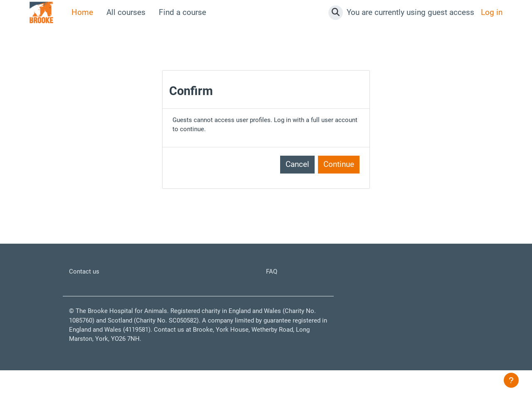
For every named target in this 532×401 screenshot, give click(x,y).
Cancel (297, 169)
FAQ (273, 278)
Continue (338, 169)
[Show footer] (511, 380)
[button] (335, 12)
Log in (491, 12)
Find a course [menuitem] (182, 12)
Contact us (87, 278)
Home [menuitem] (82, 12)
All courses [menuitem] (125, 12)
